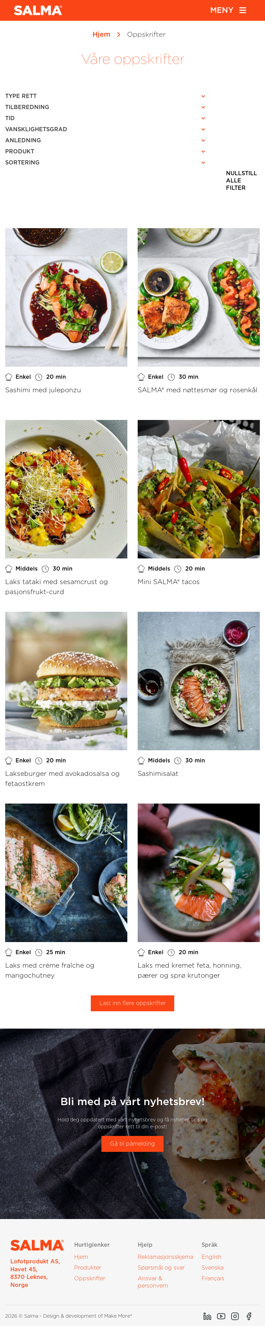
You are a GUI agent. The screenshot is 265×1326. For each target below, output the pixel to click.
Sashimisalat (158, 774)
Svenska (213, 1268)
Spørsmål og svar (161, 1268)
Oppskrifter (89, 1278)
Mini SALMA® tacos (169, 582)
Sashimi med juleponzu (43, 390)
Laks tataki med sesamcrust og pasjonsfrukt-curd (56, 587)
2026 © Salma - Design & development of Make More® (68, 1316)
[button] (107, 96)
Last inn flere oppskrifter (132, 1003)
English (212, 1257)
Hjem (101, 34)
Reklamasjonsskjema (165, 1257)
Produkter (87, 1268)
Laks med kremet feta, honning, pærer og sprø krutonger (189, 970)
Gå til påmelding (132, 1144)
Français (213, 1278)
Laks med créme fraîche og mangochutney (50, 970)
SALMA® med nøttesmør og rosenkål (197, 390)
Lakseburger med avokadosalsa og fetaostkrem (62, 779)
